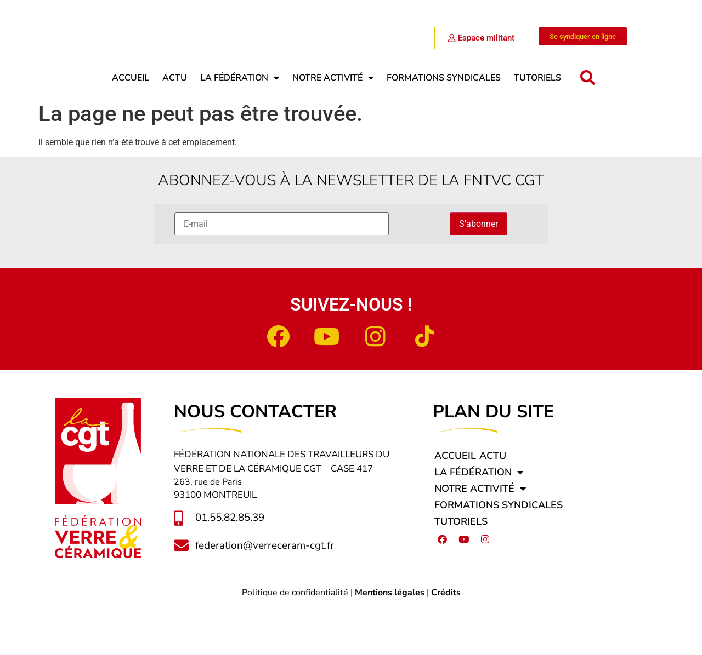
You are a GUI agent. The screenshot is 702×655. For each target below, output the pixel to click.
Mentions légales (389, 640)
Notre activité (332, 125)
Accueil (130, 125)
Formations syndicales (444, 125)
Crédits (446, 640)
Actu (174, 125)
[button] (588, 126)
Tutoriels (537, 125)
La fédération (239, 125)
